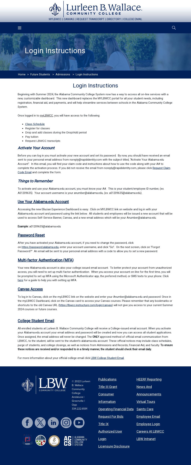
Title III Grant (107, 387)
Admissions (63, 74)
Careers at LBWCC (150, 431)
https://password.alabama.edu (40, 247)
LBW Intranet (146, 439)
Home (22, 74)
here (20, 280)
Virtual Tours (146, 402)
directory (114, 19)
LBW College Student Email (107, 358)
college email (132, 19)
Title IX (103, 424)
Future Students (40, 74)
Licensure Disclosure (114, 446)
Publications (107, 379)
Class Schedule (35, 124)
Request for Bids (110, 416)
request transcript (90, 19)
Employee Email (148, 416)
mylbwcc (55, 19)
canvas (69, 19)
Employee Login (148, 424)
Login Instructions (87, 74)
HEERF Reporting (149, 379)
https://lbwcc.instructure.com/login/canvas (85, 305)
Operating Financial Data (116, 409)
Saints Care (145, 409)
